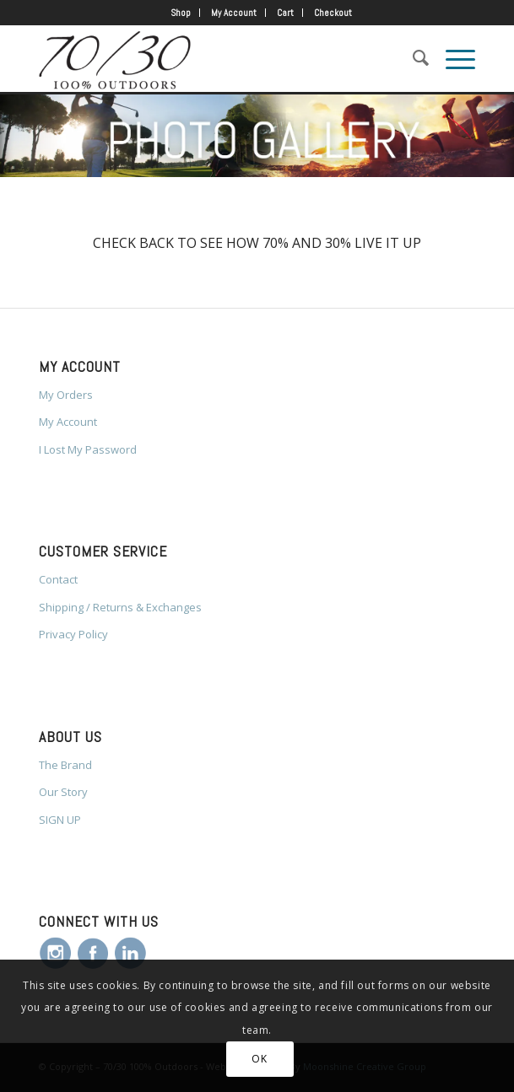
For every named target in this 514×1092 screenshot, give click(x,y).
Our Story (63, 791)
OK (259, 1059)
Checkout (333, 13)
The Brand (65, 764)
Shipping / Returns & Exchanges (120, 607)
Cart (285, 13)
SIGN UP (60, 819)
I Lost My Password (88, 449)
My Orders (66, 394)
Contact (58, 579)
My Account (234, 13)
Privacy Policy (73, 634)
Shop (180, 13)
